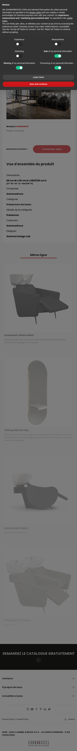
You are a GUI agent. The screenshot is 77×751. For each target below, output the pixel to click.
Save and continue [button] (38, 84)
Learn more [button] (38, 77)
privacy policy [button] (35, 12)
